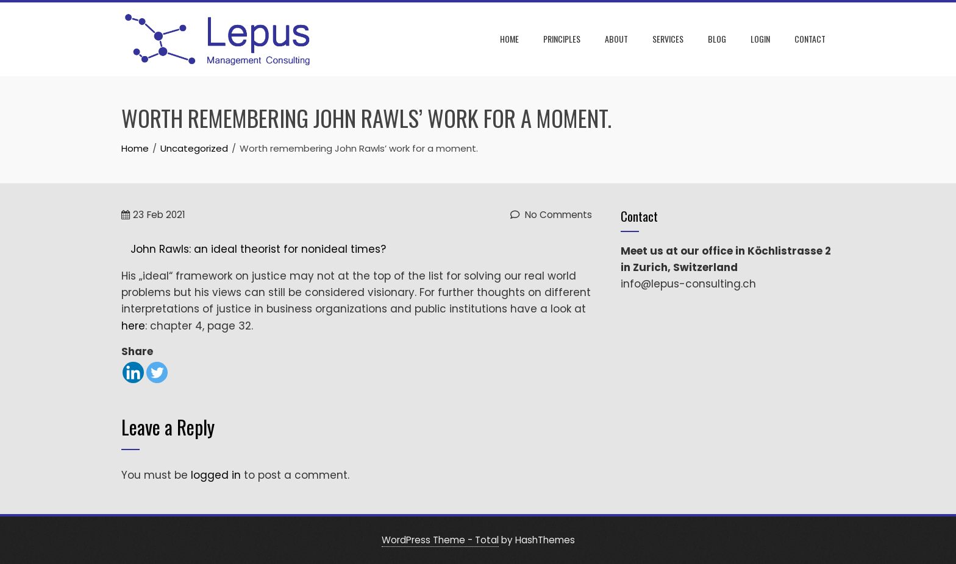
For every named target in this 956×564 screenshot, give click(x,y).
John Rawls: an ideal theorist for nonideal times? (258, 249)
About (616, 38)
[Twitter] (157, 372)
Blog (717, 38)
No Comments (551, 214)
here (133, 326)
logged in (216, 475)
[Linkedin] (133, 372)
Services (667, 38)
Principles (561, 38)
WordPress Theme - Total (440, 540)
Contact (810, 38)
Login (760, 38)
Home (509, 38)
